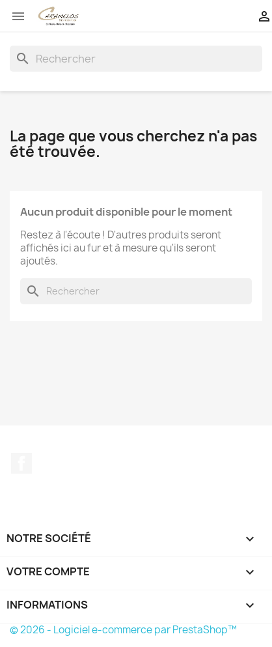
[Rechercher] (136, 59)
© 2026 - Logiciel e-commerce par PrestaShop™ (123, 630)
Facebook (21, 463)
